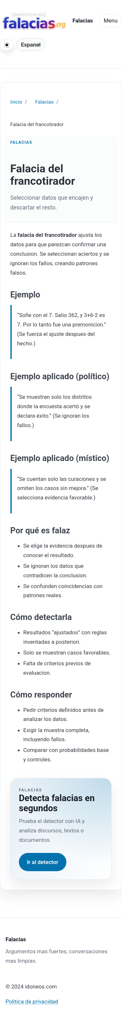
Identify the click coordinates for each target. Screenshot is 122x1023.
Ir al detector (42, 862)
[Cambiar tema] (7, 44)
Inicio (16, 102)
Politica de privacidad (32, 1001)
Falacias (44, 102)
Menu (110, 20)
